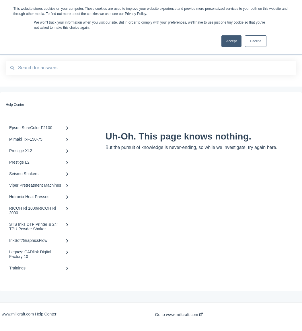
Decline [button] (255, 41)
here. (272, 147)
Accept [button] (231, 41)
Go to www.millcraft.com (179, 314)
